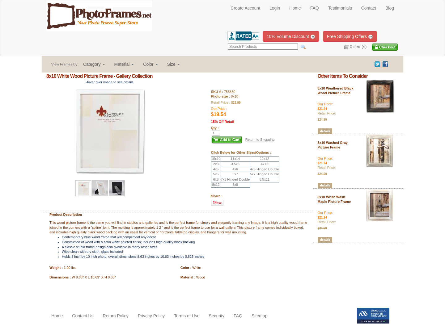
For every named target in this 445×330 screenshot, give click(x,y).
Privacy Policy (151, 315)
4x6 (235, 169)
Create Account (245, 8)
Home (295, 8)
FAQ (314, 8)
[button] (94, 64)
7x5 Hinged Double (235, 179)
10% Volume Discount (291, 36)
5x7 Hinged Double (264, 174)
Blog (389, 8)
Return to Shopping (260, 139)
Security (216, 315)
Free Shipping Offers (350, 36)
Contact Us (82, 315)
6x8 (216, 179)
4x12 (264, 164)
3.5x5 (235, 164)
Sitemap (259, 315)
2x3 (216, 164)
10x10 (216, 159)
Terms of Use (186, 315)
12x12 (264, 159)
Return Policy (116, 315)
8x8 (235, 184)
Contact (368, 8)
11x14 (235, 159)
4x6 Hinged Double (264, 169)
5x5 (216, 174)
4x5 (216, 169)
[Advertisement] (82, 292)
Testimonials (340, 8)
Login (274, 8)
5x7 (235, 174)
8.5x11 (264, 179)
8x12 (216, 184)
